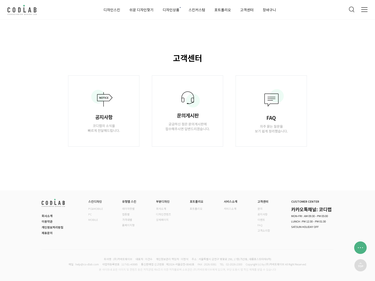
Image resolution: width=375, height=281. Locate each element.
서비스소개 (230, 209)
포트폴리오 (222, 9)
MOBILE (93, 220)
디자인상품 (171, 9)
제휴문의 (47, 233)
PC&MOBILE (95, 209)
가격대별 (127, 220)
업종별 (126, 214)
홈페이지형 (128, 225)
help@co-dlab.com (87, 264)
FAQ (260, 225)
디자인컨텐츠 (163, 214)
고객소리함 (264, 230)
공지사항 (263, 214)
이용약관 (47, 221)
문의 (260, 209)
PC (90, 214)
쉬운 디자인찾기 (141, 9)
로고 (22, 10)
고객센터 (247, 9)
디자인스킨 (112, 9)
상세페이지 (162, 220)
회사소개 (47, 216)
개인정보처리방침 (52, 227)
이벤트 (261, 220)
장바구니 (269, 9)
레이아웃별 (128, 209)
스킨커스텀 (197, 9)
